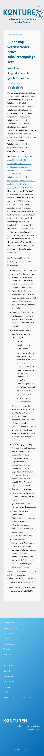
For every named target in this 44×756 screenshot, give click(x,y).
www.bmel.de (29, 581)
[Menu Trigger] (38, 5)
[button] (9, 87)
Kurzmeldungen (14, 34)
